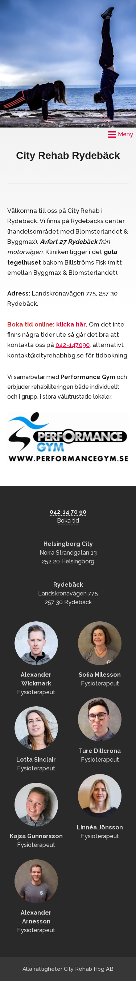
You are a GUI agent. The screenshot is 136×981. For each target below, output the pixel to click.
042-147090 (72, 344)
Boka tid (68, 520)
